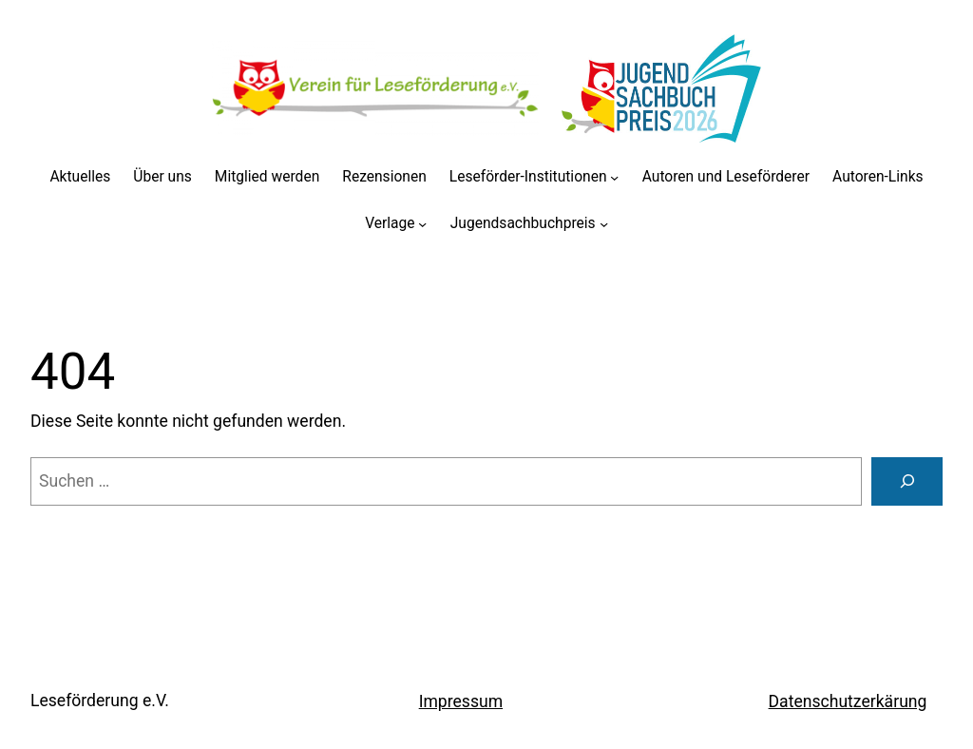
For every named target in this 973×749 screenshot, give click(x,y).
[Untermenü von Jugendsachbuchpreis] (604, 224)
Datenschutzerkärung (848, 701)
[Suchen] (907, 481)
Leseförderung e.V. (99, 700)
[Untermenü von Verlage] (422, 224)
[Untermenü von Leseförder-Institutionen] (614, 177)
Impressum (461, 701)
